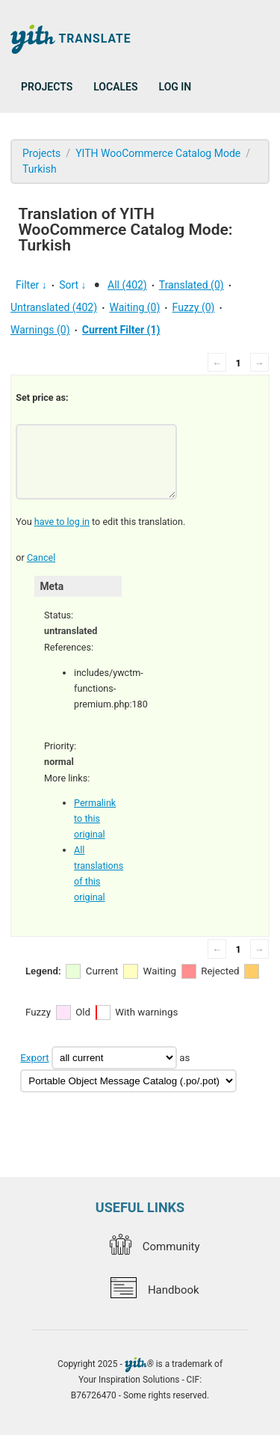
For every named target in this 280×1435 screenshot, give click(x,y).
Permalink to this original (95, 818)
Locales (115, 87)
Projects (46, 87)
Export (34, 1057)
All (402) (127, 285)
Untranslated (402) (53, 307)
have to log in (62, 521)
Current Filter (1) (121, 330)
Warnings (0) (40, 330)
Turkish (39, 169)
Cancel (41, 557)
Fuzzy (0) (193, 307)
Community (154, 1246)
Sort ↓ (72, 285)
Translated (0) (191, 285)
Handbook (155, 1290)
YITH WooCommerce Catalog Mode (157, 153)
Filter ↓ (31, 285)
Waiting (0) (134, 307)
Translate (70, 39)
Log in (175, 87)
